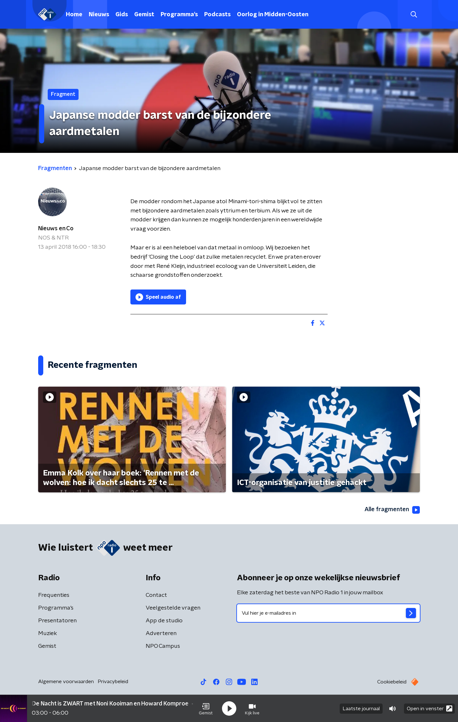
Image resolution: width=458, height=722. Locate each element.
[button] (206, 708)
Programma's (179, 15)
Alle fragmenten (392, 510)
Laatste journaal (361, 708)
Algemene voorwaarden (66, 681)
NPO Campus (163, 646)
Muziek (47, 633)
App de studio (164, 621)
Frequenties (53, 595)
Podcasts (217, 15)
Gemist (144, 15)
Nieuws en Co (55, 229)
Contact (156, 595)
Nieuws (99, 15)
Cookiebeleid (391, 681)
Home (74, 15)
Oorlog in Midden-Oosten (273, 15)
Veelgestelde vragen (173, 608)
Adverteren (161, 633)
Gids (121, 15)
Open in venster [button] (429, 708)
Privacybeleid (113, 681)
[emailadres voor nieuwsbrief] (328, 613)
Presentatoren (57, 621)
